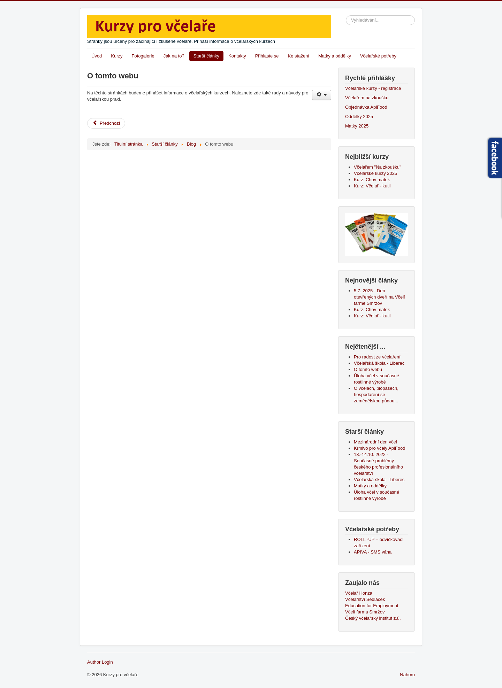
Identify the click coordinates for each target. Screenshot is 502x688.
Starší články (206, 56)
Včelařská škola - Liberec (379, 479)
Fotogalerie (143, 56)
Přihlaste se (267, 56)
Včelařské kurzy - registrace (373, 88)
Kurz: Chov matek (372, 179)
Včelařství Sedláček (365, 599)
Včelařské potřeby (378, 56)
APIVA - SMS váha (372, 552)
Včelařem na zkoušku (366, 97)
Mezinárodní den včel (377, 442)
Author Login (100, 662)
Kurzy (116, 56)
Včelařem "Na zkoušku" (377, 167)
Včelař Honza (358, 593)
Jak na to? (173, 56)
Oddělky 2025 (359, 116)
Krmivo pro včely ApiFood (379, 448)
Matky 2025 (356, 126)
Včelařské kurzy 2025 (375, 173)
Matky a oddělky (334, 56)
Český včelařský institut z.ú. (373, 618)
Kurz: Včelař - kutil (372, 185)
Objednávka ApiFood (366, 107)
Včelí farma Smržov (365, 611)
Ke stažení (298, 56)
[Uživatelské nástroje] (321, 95)
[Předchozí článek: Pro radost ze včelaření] (106, 123)
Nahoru (407, 674)
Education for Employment (371, 605)
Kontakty (237, 56)
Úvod (96, 56)
